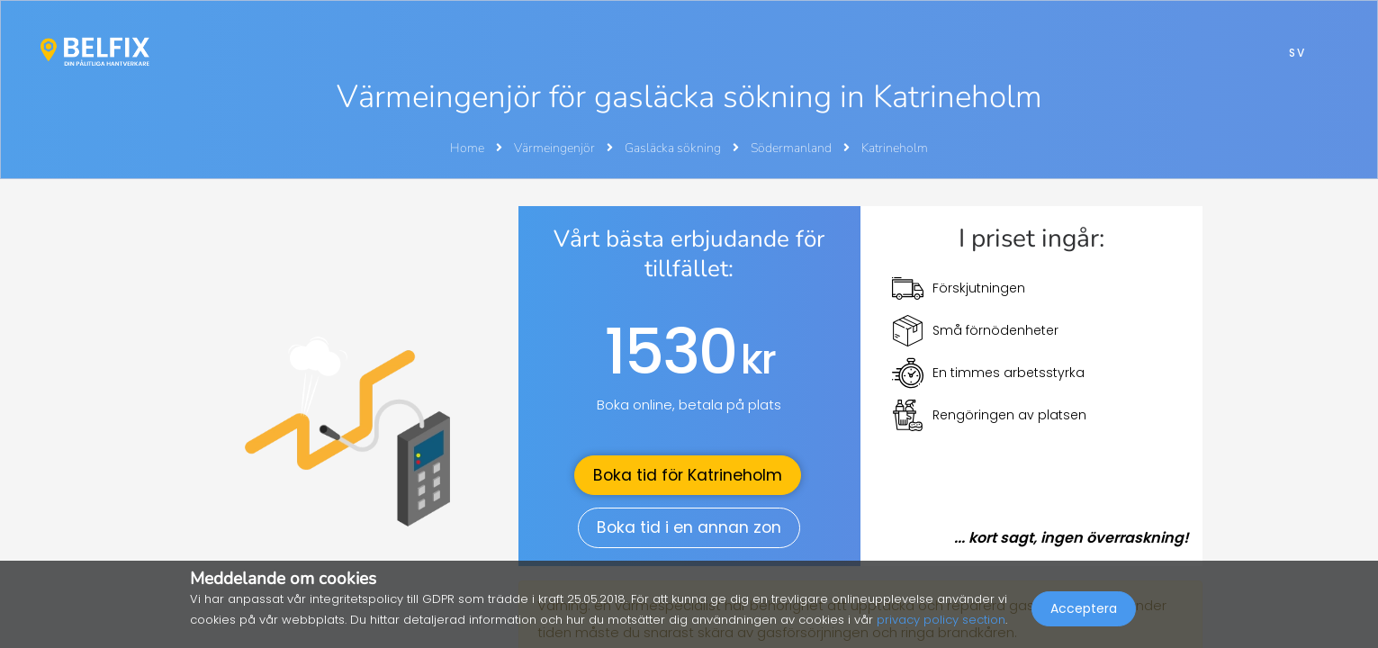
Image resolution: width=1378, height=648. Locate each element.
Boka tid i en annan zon (689, 527)
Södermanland (792, 148)
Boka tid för (687, 475)
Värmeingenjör (556, 148)
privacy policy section (941, 619)
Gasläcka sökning (674, 148)
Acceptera (1083, 608)
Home (467, 148)
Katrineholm (894, 148)
